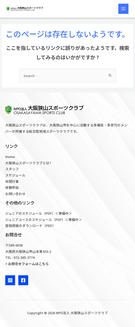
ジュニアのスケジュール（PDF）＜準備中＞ (38, 213)
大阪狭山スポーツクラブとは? (28, 162)
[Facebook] (23, 280)
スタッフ (12, 168)
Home (10, 156)
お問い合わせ (15, 193)
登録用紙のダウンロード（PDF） (30, 225)
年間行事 (12, 181)
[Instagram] (10, 280)
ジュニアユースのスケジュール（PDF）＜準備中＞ (43, 219)
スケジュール (15, 175)
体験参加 (12, 187)
